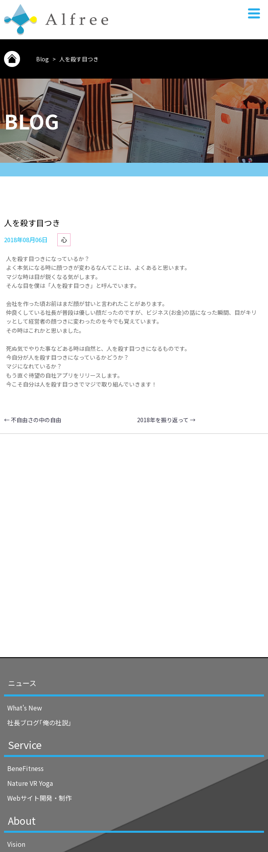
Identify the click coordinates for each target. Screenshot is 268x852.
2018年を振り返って (166, 420)
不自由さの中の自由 (32, 420)
